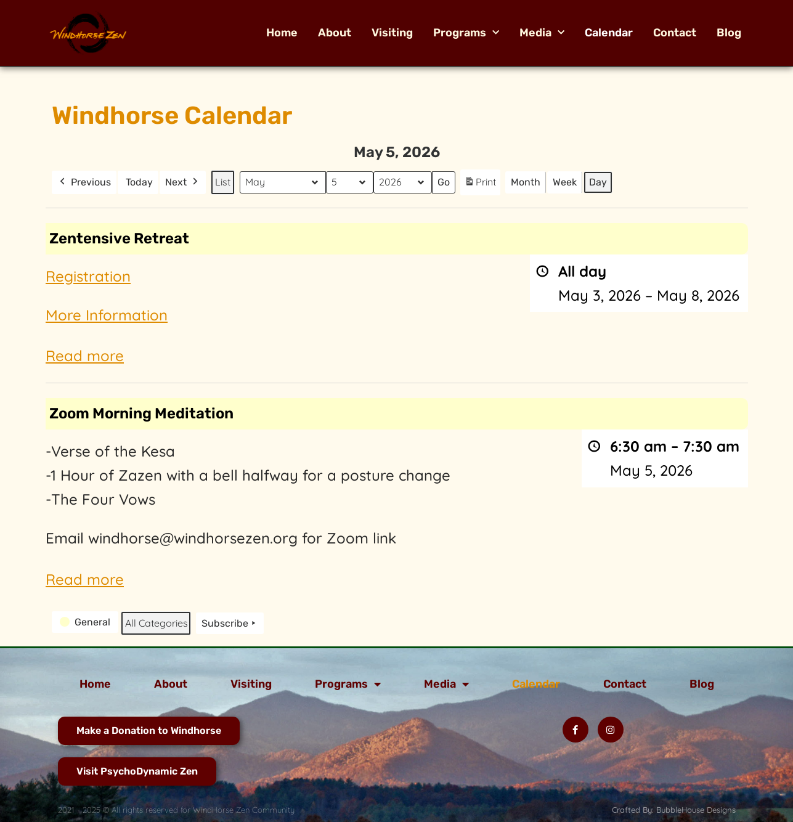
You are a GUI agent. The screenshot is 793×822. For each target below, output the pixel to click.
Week (565, 182)
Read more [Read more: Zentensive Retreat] (85, 355)
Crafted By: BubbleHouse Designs (674, 810)
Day (598, 182)
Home (282, 32)
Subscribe (229, 623)
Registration (88, 275)
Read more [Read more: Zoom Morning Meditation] (85, 578)
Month (525, 182)
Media (541, 32)
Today (139, 182)
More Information (107, 314)
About (334, 32)
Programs (466, 32)
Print (480, 184)
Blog (729, 32)
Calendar (609, 32)
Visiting (392, 32)
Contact (674, 32)
